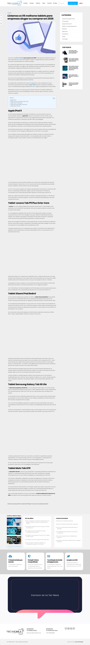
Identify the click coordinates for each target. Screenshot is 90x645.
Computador (65, 21)
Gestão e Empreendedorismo (69, 26)
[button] (14, 521)
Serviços (32, 3)
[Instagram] (74, 628)
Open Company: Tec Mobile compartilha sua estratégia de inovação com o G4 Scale (35, 543)
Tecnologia (65, 39)
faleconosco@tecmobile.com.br (34, 633)
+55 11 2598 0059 (50, 633)
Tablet (63, 36)
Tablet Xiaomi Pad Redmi (17, 103)
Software (38, 3)
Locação (25, 3)
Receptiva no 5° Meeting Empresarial (65, 521)
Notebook (64, 29)
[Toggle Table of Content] (53, 98)
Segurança (65, 31)
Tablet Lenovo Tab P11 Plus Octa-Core (19, 101)
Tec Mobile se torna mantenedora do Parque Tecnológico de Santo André (36, 531)
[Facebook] (66, 628)
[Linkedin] (68, 628)
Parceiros (49, 3)
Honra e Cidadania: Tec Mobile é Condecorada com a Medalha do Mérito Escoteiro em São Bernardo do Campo (38, 522)
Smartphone (65, 34)
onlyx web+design (79, 641)
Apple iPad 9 (13, 100)
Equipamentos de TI (67, 24)
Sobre (44, 3)
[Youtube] (71, 628)
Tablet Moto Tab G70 (16, 106)
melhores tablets (19, 58)
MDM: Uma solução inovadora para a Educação (67, 524)
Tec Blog (55, 3)
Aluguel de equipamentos (68, 18)
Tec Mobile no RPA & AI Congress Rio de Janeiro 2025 (37, 539)
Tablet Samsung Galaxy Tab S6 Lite (19, 104)
